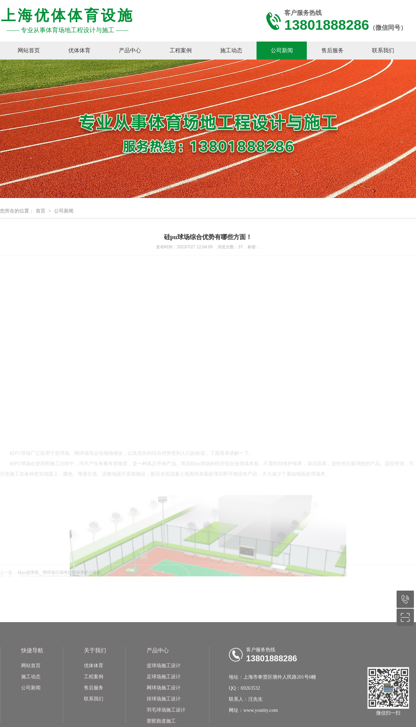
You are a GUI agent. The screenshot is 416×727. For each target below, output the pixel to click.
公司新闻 (282, 50)
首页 (40, 212)
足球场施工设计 (164, 714)
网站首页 (29, 50)
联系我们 (383, 50)
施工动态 (231, 50)
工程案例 (181, 50)
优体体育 (79, 50)
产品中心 (130, 50)
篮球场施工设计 (164, 703)
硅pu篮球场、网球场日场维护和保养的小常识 (59, 574)
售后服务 (332, 50)
